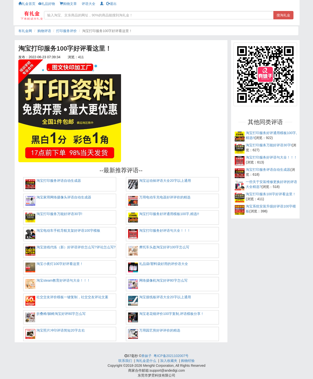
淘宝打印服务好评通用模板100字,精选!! (169, 214)
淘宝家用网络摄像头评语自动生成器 (63, 197)
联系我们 (125, 361)
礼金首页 (26, 4)
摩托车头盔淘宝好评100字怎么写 (164, 247)
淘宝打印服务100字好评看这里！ (271, 194)
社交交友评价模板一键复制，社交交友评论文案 (72, 297)
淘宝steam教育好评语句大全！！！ (63, 280)
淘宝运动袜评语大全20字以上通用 (165, 181)
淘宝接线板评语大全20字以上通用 (165, 297)
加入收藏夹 (168, 361)
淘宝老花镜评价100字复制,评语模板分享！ (171, 314)
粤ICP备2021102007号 (171, 356)
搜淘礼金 (283, 15)
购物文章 (68, 4)
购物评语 (44, 31)
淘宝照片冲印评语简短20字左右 (60, 330)
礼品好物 (46, 4)
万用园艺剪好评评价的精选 (159, 330)
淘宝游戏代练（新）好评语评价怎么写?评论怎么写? (76, 247)
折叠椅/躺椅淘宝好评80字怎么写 (61, 314)
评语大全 (88, 4)
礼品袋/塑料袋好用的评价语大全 (163, 264)
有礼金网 (25, 31)
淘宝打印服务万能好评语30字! (59, 214)
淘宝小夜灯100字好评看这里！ (59, 264)
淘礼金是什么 (146, 361)
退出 (111, 4)
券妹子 (146, 356)
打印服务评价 (66, 31)
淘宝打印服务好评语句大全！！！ (164, 230)
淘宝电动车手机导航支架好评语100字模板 (68, 230)
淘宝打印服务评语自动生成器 (58, 181)
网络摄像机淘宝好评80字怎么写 (163, 280)
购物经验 (188, 361)
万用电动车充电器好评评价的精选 (164, 197)
